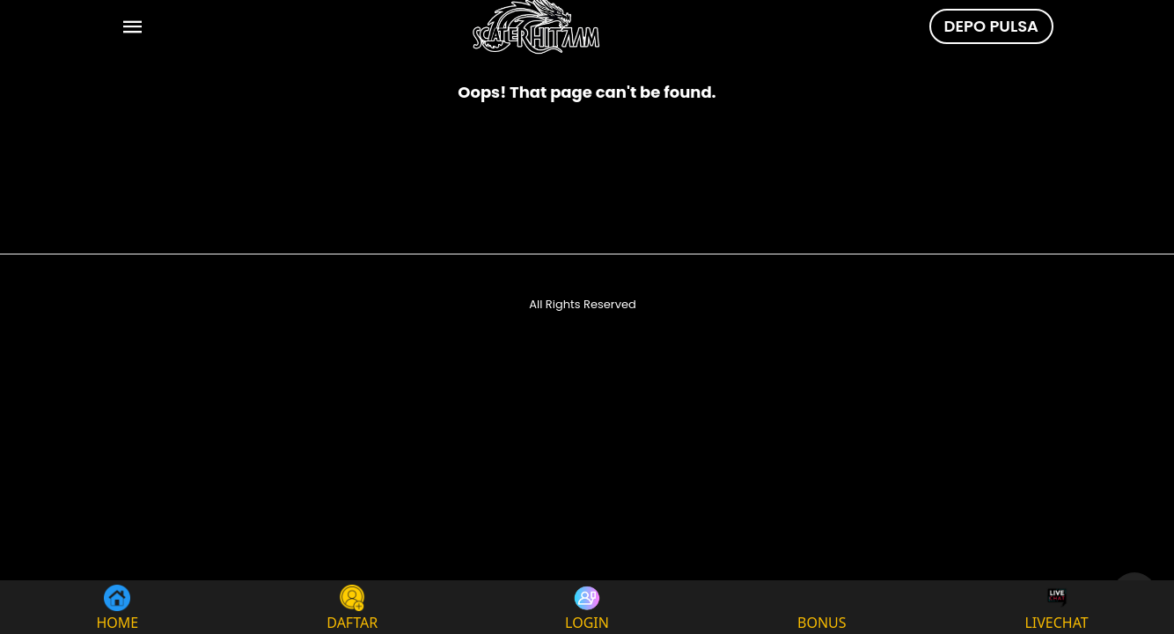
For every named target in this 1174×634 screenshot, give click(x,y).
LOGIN (587, 607)
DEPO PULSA (991, 26)
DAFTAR (352, 607)
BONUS (822, 607)
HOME (118, 607)
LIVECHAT (1056, 607)
